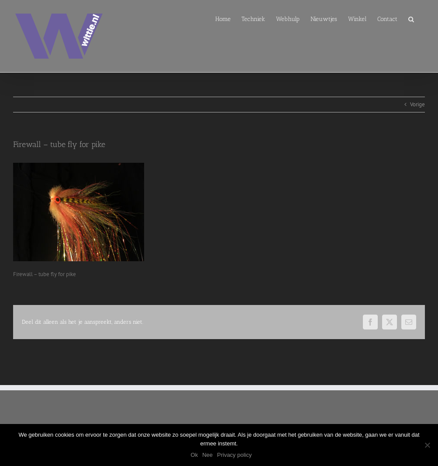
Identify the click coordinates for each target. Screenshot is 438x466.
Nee (207, 455)
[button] (411, 18)
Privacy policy (234, 455)
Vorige (417, 104)
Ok (194, 455)
